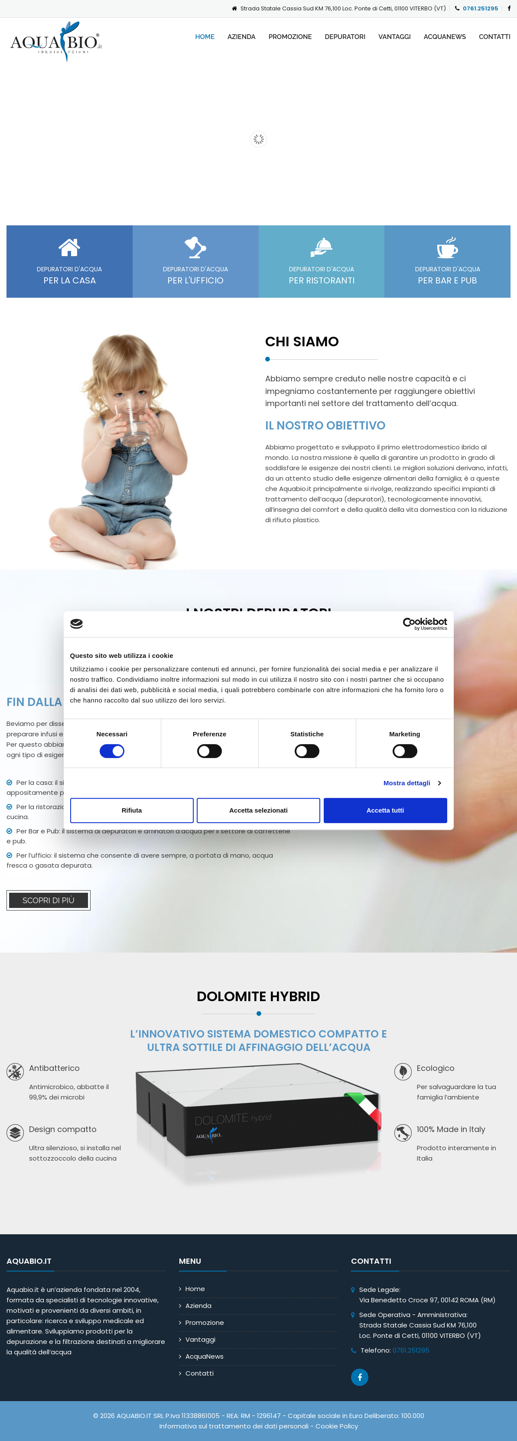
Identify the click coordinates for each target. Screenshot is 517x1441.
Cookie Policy (336, 1426)
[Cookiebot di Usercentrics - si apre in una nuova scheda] (409, 624)
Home (205, 37)
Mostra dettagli (407, 783)
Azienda (242, 37)
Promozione (290, 37)
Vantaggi (394, 37)
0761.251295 (480, 8)
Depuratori (345, 37)
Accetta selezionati (258, 810)
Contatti (494, 37)
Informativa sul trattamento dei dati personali (234, 1426)
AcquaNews (445, 37)
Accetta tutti (385, 810)
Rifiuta (132, 810)
